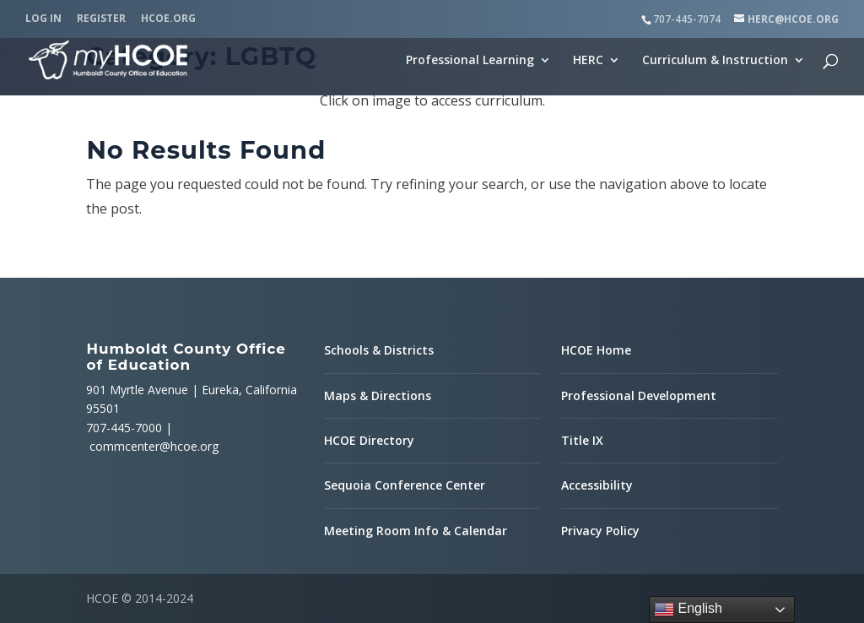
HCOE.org (168, 19)
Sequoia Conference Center (404, 485)
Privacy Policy (600, 531)
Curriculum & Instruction (715, 61)
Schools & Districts (379, 350)
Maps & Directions (377, 395)
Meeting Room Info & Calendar (415, 531)
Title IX (582, 440)
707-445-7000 (124, 428)
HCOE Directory (369, 440)
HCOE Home (596, 350)
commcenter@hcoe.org (154, 446)
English (688, 609)
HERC (588, 61)
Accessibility (597, 485)
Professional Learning (470, 61)
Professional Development (638, 395)
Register (101, 19)
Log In (43, 19)
